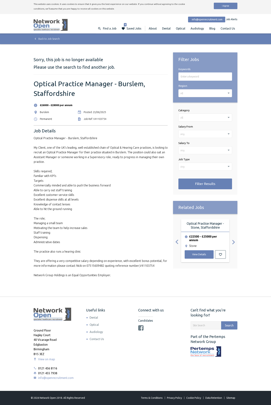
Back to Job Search (47, 38)
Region (182, 85)
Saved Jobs (132, 26)
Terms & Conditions (152, 397)
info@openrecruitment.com (54, 377)
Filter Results (205, 184)
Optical (180, 28)
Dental (166, 28)
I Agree (225, 6)
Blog (212, 28)
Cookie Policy (193, 397)
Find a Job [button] (109, 28)
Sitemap (230, 397)
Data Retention (213, 397)
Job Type (184, 159)
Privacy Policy (174, 397)
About (153, 28)
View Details (199, 254)
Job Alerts (231, 19)
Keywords (184, 69)
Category (183, 110)
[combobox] (205, 93)
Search (229, 325)
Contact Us (228, 28)
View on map (44, 359)
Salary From (185, 126)
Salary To (183, 143)
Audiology (197, 28)
